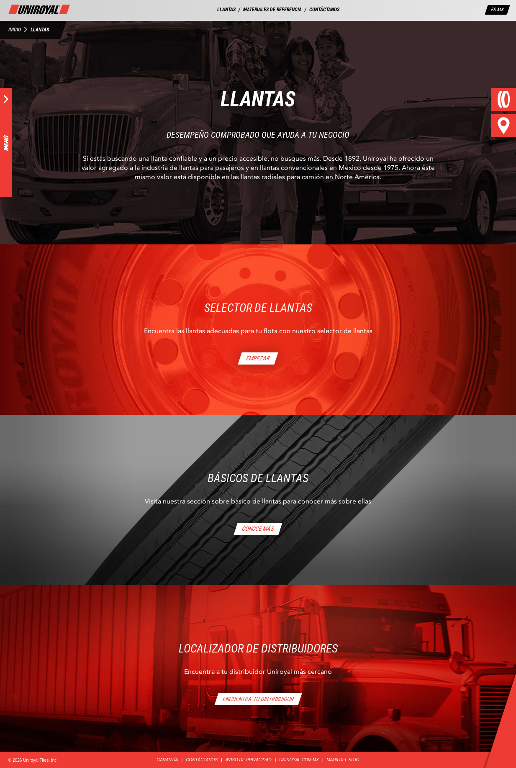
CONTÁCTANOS (324, 10)
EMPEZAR (258, 358)
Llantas (40, 30)
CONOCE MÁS (258, 528)
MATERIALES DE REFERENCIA (272, 10)
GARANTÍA (167, 760)
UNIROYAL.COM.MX (298, 760)
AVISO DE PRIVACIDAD (249, 760)
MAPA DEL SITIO (342, 760)
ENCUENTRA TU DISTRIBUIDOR (258, 699)
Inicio (14, 30)
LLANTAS (226, 10)
